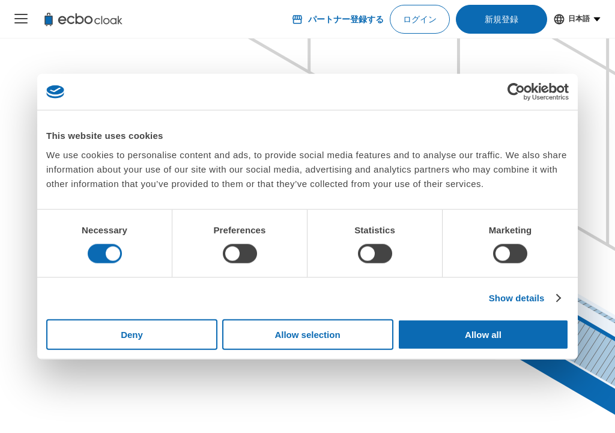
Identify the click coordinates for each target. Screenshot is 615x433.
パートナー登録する (337, 19)
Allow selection (307, 334)
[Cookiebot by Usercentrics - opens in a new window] (516, 92)
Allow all (483, 334)
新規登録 (501, 19)
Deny (132, 334)
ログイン (420, 19)
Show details (517, 298)
